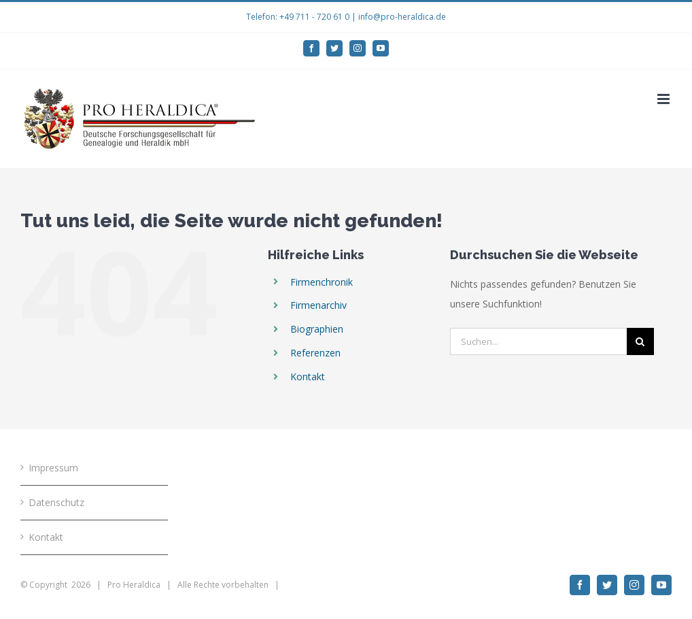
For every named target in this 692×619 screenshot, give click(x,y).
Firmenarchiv (318, 305)
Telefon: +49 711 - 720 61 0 (297, 16)
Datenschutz (56, 502)
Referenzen (315, 352)
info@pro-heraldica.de (402, 16)
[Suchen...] (538, 341)
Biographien (316, 328)
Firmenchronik (321, 281)
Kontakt (307, 376)
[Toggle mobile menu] (664, 99)
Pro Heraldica (133, 584)
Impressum (53, 467)
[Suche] (640, 341)
